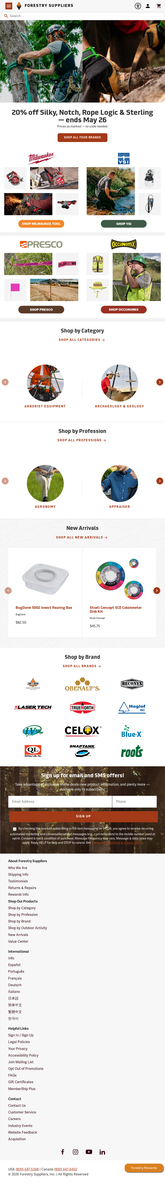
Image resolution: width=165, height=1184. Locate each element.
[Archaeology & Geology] (119, 389)
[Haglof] (132, 707)
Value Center (18, 941)
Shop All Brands (82, 666)
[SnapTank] (82, 751)
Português (16, 971)
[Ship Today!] (41, 191)
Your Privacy (18, 1049)
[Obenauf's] (82, 684)
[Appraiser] (119, 488)
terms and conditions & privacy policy (117, 843)
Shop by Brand (19, 921)
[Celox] (82, 731)
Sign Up (83, 816)
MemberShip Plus (21, 1089)
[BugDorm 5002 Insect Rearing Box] (45, 592)
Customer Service (22, 1112)
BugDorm (21, 614)
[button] (2, 382)
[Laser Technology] (33, 707)
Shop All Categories (82, 340)
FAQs (12, 1075)
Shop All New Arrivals (82, 538)
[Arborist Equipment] (45, 389)
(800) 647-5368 (27, 1169)
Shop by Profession (23, 915)
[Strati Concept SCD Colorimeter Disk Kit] (119, 592)
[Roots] (132, 751)
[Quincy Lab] (33, 751)
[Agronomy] (45, 488)
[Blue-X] (132, 731)
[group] (45, 389)
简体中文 (15, 1005)
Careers (14, 1119)
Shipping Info (18, 875)
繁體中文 (15, 1012)
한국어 (13, 1018)
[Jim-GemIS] (33, 684)
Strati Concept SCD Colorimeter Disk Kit (116, 610)
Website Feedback (22, 1132)
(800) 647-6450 (65, 1169)
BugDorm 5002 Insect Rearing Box (44, 608)
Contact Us (17, 1106)
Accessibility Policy (23, 1055)
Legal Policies (19, 1042)
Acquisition (17, 1139)
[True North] (82, 707)
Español (14, 965)
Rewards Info (18, 894)
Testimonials (18, 881)
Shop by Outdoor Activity (27, 928)
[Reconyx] (132, 684)
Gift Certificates (20, 1082)
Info (11, 958)
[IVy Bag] (33, 731)
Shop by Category (22, 908)
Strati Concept (97, 618)
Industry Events (20, 1126)
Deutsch (14, 985)
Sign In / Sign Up (21, 1035)
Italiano (14, 992)
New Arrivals (18, 935)
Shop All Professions (82, 440)
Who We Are (17, 868)
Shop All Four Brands (82, 137)
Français (15, 978)
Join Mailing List (21, 1062)
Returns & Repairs (22, 888)
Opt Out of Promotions (25, 1069)
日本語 (13, 998)
